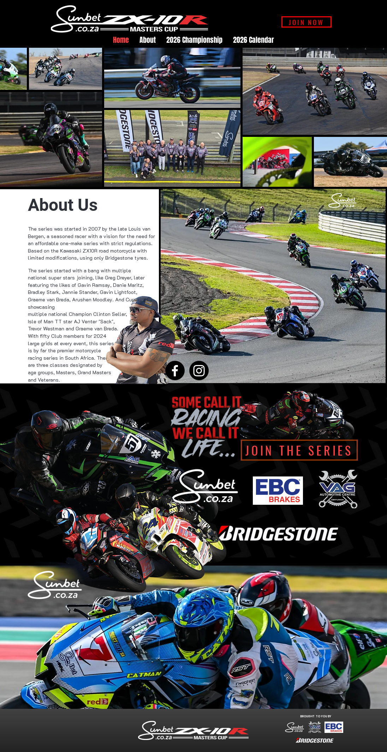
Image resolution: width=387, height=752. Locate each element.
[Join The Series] (299, 450)
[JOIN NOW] (306, 22)
